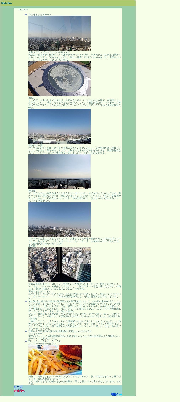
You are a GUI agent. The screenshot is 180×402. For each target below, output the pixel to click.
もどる (18, 386)
